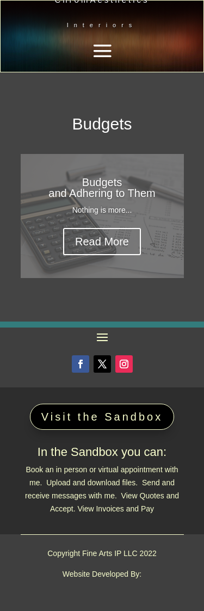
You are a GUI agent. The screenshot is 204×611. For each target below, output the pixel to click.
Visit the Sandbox (102, 417)
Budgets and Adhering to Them (101, 187)
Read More (102, 242)
